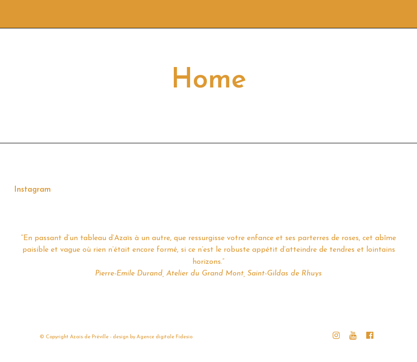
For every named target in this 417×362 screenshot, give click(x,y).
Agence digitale (155, 337)
